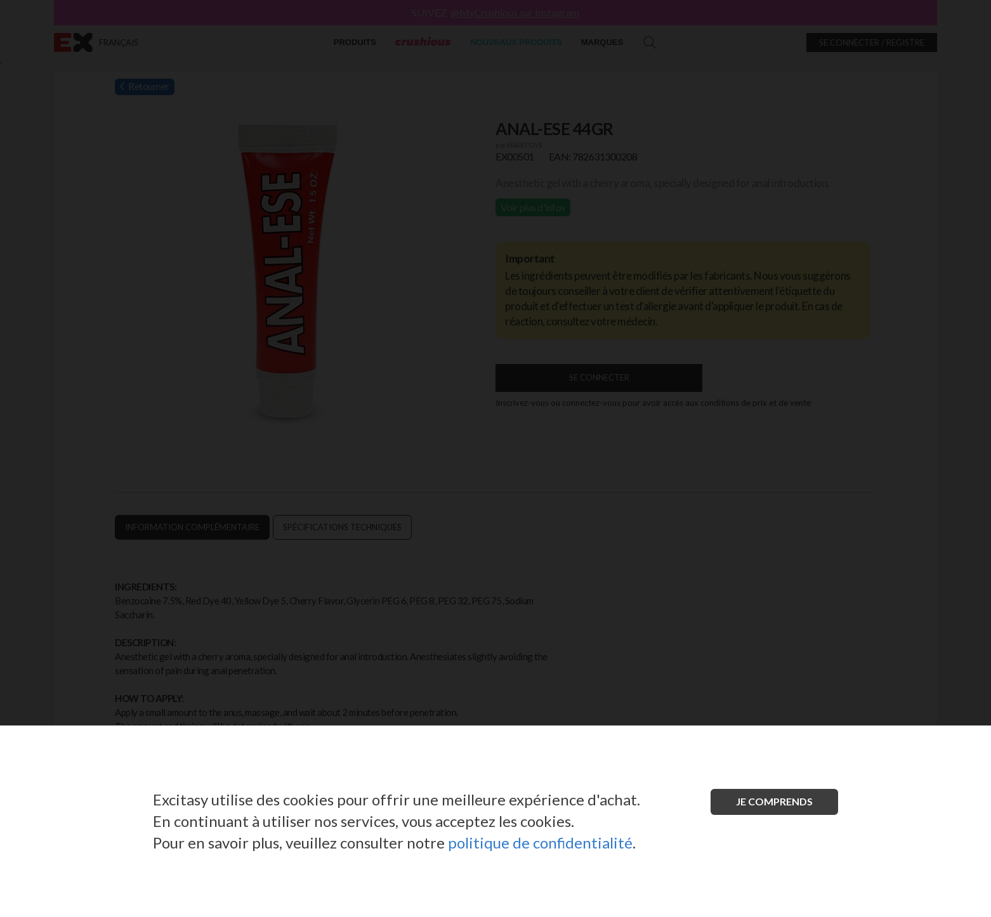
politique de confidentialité (540, 842)
